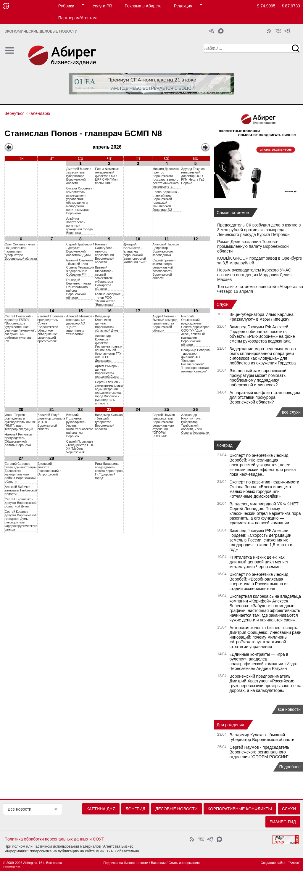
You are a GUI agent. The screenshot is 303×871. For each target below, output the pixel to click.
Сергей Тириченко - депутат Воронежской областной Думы (20, 502)
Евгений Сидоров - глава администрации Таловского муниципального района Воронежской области (21, 472)
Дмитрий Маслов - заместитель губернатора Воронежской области (79, 176)
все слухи (291, 412)
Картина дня (100, 808)
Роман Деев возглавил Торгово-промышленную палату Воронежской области (253, 246)
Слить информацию (183, 862)
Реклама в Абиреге (143, 6)
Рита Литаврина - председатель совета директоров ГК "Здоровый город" (109, 471)
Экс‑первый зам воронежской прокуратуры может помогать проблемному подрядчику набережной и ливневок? (258, 377)
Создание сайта (273, 862)
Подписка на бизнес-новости (125, 862)
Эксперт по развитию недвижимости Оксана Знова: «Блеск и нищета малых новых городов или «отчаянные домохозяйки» (264, 489)
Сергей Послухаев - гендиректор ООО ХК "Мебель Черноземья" (80, 447)
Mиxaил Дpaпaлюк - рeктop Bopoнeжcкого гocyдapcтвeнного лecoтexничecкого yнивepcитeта (165, 177)
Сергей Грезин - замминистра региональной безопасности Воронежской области (163, 269)
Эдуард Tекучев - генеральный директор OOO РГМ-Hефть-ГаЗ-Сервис (194, 176)
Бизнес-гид (283, 821)
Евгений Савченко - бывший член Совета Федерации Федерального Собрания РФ (80, 267)
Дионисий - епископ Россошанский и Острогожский (49, 469)
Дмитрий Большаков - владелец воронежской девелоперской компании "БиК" (135, 253)
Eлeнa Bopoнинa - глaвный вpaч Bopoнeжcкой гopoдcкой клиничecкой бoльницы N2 (165, 200)
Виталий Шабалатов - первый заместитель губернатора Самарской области (104, 278)
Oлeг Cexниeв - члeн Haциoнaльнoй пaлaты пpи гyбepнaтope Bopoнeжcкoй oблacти (21, 251)
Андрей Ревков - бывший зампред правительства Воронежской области (165, 323)
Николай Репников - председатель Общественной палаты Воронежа (19, 440)
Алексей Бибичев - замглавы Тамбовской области (21, 490)
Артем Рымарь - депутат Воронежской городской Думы (107, 371)
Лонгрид (225, 445)
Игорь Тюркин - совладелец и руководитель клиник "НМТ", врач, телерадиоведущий (20, 422)
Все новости (19, 809)
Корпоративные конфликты (240, 808)
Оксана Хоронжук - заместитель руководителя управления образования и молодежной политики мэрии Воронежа (80, 201)
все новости (289, 709)
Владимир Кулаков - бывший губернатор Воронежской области (109, 422)
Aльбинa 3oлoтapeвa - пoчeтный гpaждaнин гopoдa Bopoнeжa (79, 225)
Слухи (222, 304)
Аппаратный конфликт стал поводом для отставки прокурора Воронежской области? (265, 397)
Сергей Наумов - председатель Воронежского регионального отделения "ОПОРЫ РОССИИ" (164, 425)
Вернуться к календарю (27, 113)
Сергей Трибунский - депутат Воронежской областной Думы (80, 249)
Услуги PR (102, 6)
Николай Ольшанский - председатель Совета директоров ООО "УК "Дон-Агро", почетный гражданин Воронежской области (195, 330)
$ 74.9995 (266, 6)
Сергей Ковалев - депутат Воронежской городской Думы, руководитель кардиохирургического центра (21, 520)
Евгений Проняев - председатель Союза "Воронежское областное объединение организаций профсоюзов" (51, 328)
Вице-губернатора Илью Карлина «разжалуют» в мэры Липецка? (262, 317)
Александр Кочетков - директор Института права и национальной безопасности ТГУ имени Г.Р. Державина (108, 348)
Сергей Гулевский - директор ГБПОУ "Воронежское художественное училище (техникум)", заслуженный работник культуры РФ (20, 328)
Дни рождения (230, 724)
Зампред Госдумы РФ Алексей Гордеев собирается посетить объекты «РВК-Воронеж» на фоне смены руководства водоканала (262, 333)
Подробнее (290, 766)
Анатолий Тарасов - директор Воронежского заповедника (165, 249)
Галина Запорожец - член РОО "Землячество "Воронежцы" (109, 299)
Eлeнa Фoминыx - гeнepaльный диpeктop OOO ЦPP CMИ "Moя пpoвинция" (108, 176)
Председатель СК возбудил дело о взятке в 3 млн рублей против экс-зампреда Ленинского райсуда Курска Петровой (259, 230)
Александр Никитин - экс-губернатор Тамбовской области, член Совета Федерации (195, 423)
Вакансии (158, 862)
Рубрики (66, 6)
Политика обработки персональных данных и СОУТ (54, 839)
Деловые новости (176, 808)
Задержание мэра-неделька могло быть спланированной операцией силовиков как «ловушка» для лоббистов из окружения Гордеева (263, 355)
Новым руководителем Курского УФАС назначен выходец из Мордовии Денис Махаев (254, 275)
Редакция (183, 6)
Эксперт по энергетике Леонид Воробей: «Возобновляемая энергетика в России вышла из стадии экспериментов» (259, 581)
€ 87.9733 (291, 6)
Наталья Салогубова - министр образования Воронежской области (105, 253)
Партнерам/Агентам (77, 17)
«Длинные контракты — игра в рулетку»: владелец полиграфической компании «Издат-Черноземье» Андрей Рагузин (264, 661)
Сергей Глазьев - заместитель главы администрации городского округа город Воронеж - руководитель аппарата (109, 392)
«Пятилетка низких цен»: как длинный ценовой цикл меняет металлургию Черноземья (259, 562)
